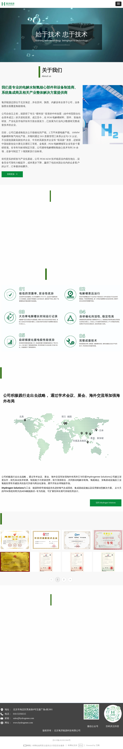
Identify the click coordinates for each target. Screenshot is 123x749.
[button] (118, 4)
